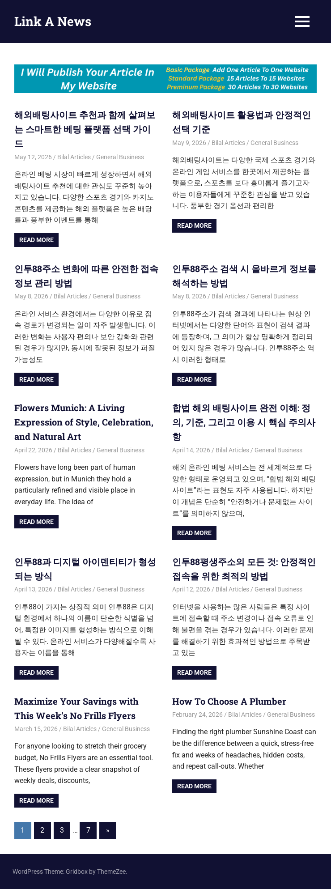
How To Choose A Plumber (230, 701)
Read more (36, 239)
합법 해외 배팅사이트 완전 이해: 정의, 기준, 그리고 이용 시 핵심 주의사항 (243, 422)
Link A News (52, 21)
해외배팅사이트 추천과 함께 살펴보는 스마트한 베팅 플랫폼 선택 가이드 (84, 129)
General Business (120, 157)
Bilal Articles (74, 157)
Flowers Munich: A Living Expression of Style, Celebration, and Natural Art (83, 422)
